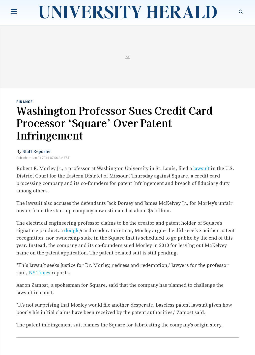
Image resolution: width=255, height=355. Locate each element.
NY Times (39, 272)
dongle (72, 230)
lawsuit (201, 168)
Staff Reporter (37, 151)
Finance (24, 102)
